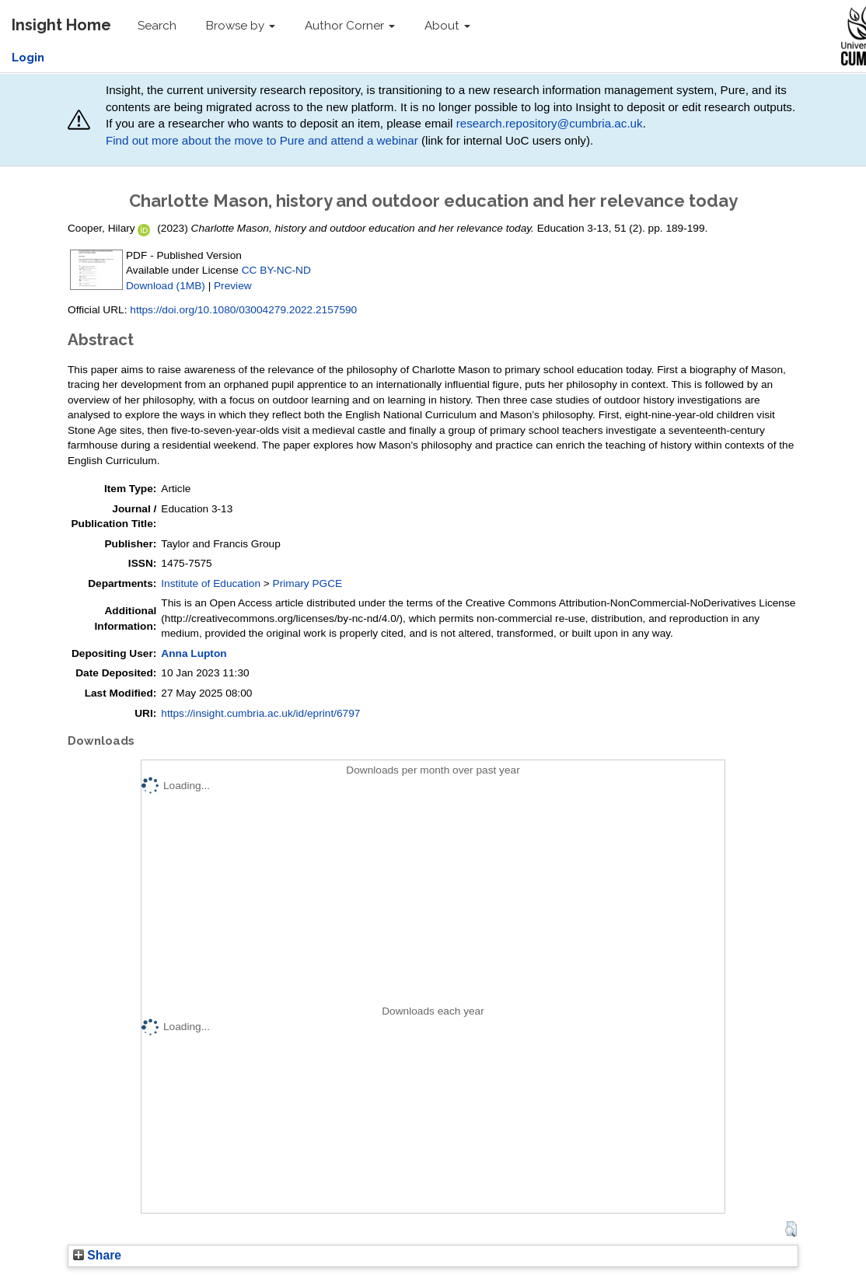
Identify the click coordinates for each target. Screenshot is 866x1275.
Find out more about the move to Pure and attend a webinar (262, 140)
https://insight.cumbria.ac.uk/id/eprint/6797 (260, 713)
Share (97, 1255)
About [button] (447, 26)
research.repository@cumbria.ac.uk (549, 123)
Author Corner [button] (350, 26)
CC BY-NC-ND (276, 270)
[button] (791, 1229)
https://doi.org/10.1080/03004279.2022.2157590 (243, 310)
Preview (233, 286)
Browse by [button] (240, 26)
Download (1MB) (165, 286)
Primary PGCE (308, 583)
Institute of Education (210, 583)
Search (157, 26)
